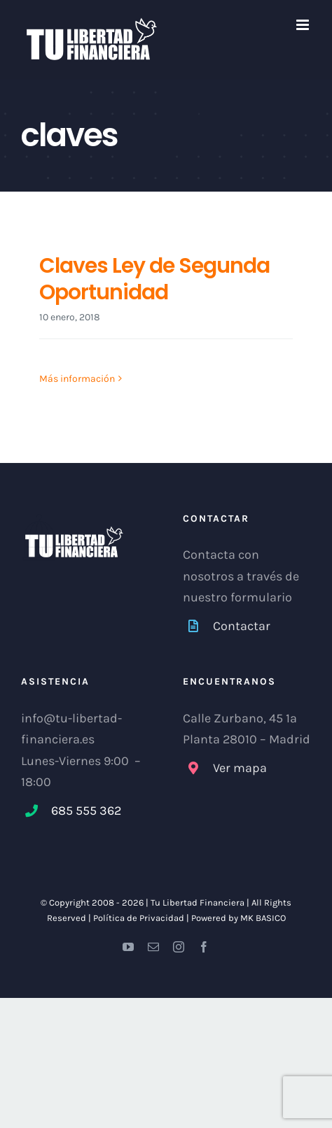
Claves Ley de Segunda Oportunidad (154, 279)
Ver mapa (240, 768)
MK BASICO (263, 918)
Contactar (241, 626)
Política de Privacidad (138, 918)
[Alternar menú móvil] (303, 24)
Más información (77, 379)
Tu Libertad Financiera (199, 902)
